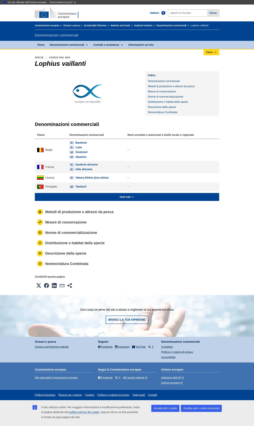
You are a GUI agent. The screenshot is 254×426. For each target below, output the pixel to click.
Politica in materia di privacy (177, 352)
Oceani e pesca (71, 25)
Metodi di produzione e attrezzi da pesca (171, 86)
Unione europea (170, 382)
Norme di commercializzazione (165, 96)
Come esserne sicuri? (62, 2)
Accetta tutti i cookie (165, 408)
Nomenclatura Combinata (162, 112)
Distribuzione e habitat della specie (168, 101)
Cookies (89, 395)
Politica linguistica (45, 395)
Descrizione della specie (162, 107)
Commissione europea (47, 25)
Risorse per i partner (70, 395)
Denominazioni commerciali (171, 25)
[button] (38, 285)
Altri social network (133, 377)
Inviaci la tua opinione (127, 319)
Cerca (213, 13)
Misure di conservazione (162, 91)
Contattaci (167, 346)
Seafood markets (143, 25)
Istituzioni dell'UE (171, 377)
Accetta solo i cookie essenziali (201, 408)
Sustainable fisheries (95, 25)
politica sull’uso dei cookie (84, 412)
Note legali (139, 395)
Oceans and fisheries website (52, 346)
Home (41, 44)
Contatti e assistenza (106, 44)
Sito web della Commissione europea (56, 377)
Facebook (105, 377)
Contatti (152, 395)
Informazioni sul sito (141, 44)
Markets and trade (120, 25)
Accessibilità (168, 357)
